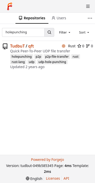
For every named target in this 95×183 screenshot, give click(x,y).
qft (31, 46)
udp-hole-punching (52, 62)
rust (76, 56)
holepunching (22, 56)
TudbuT (17, 46)
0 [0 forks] (89, 45)
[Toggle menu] (87, 6)
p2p (38, 56)
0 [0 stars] (80, 45)
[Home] (10, 6)
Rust (68, 45)
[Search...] (49, 32)
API (66, 178)
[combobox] (65, 32)
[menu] (34, 178)
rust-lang (18, 62)
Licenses (53, 178)
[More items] (90, 18)
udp (31, 62)
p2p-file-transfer (57, 56)
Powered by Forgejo (47, 159)
